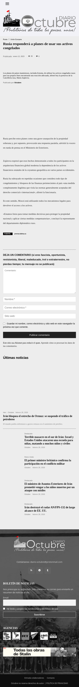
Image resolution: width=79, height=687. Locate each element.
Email (6, 597)
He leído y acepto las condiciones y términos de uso (32, 608)
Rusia (5, 39)
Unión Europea (16, 39)
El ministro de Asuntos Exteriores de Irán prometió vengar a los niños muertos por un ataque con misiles (49, 487)
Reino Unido (29, 457)
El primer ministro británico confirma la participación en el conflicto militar (47, 462)
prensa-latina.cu (20, 234)
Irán (4, 412)
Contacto (51, 678)
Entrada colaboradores (34, 678)
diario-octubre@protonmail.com (46, 561)
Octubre (17, 82)
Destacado (28, 434)
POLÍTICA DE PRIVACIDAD (57, 683)
